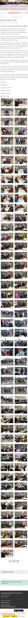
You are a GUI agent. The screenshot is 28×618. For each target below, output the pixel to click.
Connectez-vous (5, 581)
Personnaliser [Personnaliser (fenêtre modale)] (22, 616)
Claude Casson (15, 22)
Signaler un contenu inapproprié (8, 606)
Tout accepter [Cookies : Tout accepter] (6, 616)
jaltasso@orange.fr (5, 602)
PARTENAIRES (4, 9)
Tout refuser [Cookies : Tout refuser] (14, 616)
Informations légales (5, 605)
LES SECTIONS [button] (23, 6)
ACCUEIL (5, 6)
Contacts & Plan (22, 9)
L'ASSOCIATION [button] (14, 6)
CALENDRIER (13, 9)
